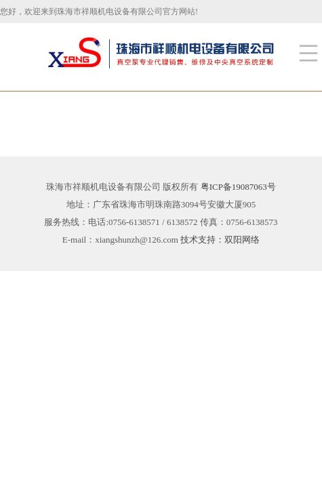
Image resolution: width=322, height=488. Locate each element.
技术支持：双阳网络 (220, 240)
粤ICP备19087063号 (238, 187)
